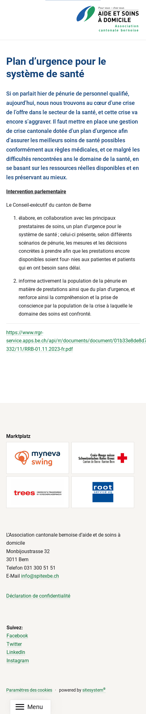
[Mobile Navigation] (29, 707)
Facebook (17, 636)
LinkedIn (16, 652)
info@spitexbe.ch (40, 576)
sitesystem (94, 690)
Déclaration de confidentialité (38, 596)
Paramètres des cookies (29, 690)
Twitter (14, 644)
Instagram (18, 661)
